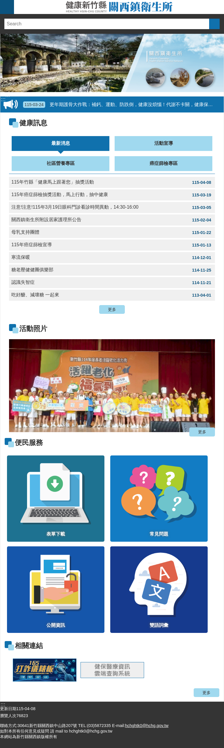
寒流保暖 (112, 257)
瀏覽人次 (8, 715)
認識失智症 (112, 282)
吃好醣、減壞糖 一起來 (112, 295)
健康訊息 (33, 123)
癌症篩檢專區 (164, 163)
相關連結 (29, 646)
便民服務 (29, 442)
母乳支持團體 (112, 232)
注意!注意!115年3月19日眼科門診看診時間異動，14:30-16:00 (112, 207)
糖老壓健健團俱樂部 (112, 270)
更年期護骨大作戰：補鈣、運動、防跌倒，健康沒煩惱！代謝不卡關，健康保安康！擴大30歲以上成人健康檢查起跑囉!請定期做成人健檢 (122, 104)
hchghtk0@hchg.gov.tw (147, 725)
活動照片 (33, 328)
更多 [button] (112, 309)
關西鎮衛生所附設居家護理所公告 (112, 220)
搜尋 (214, 24)
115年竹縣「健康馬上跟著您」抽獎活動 (112, 182)
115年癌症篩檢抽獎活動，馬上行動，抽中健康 (112, 195)
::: (7, 95)
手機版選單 (7, 7)
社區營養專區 (61, 163)
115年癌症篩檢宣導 (112, 245)
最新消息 (60, 143)
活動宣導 (163, 143)
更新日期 (8, 708)
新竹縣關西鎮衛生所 (119, 7)
